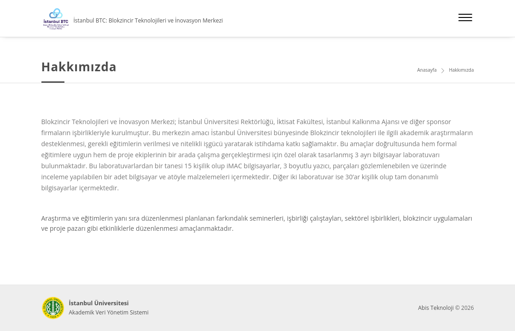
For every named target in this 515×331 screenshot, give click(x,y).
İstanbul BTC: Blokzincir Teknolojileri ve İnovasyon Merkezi (148, 20)
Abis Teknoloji (435, 308)
